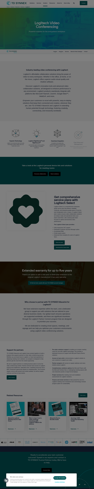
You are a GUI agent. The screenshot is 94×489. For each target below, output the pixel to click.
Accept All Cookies (59, 477)
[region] (41, 480)
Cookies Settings (60, 482)
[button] (5, 480)
